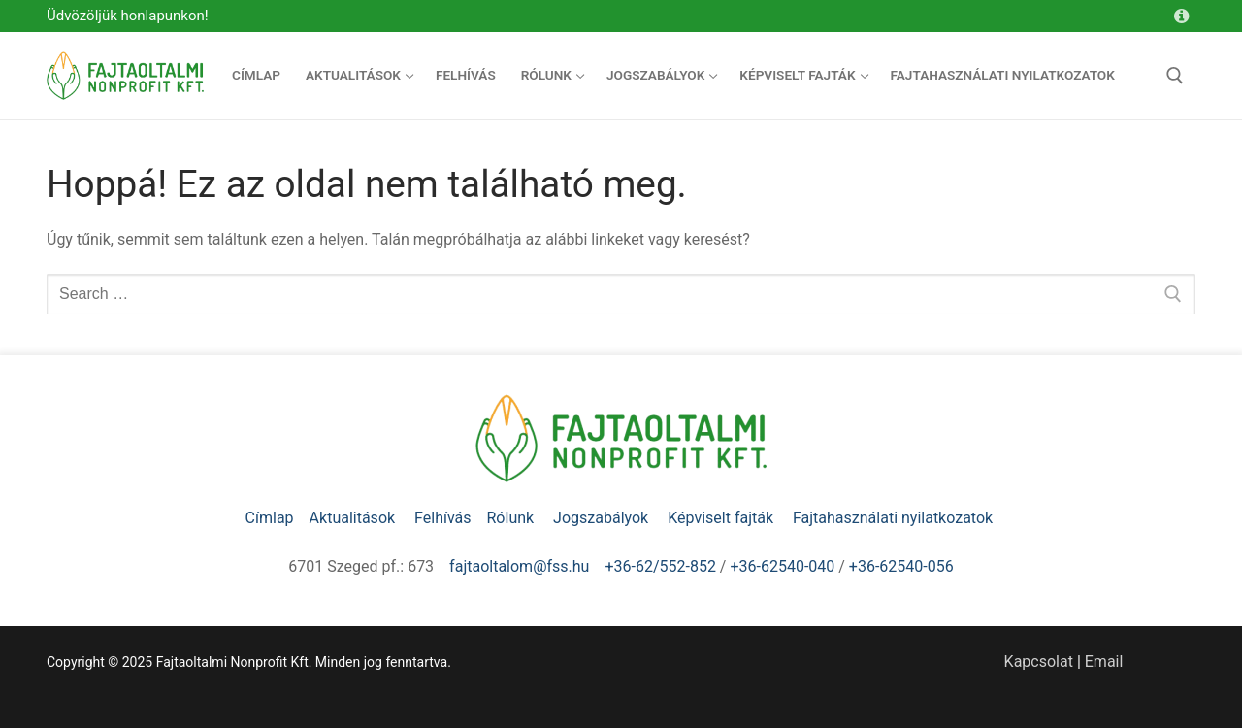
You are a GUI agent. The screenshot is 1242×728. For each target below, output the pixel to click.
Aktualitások (354, 518)
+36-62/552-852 (660, 566)
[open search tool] (1175, 75)
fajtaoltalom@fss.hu (519, 566)
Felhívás (442, 518)
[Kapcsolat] (1181, 16)
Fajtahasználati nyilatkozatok (893, 518)
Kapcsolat (1038, 661)
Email (1104, 661)
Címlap (269, 518)
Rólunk (513, 518)
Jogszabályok (602, 518)
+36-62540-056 (901, 566)
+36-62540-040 (782, 566)
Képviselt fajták (722, 518)
